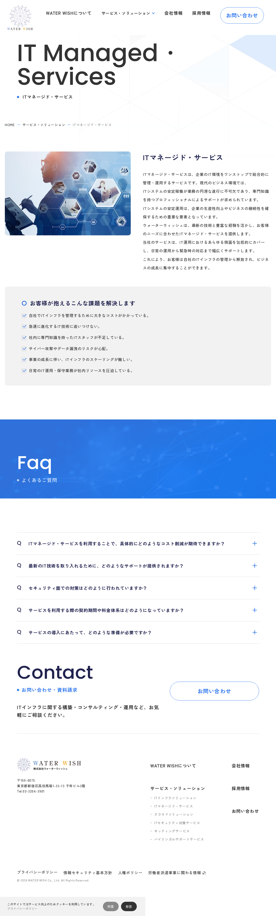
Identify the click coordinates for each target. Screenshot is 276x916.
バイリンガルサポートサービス (183, 825)
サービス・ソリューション (130, 13)
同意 (110, 906)
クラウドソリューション (178, 800)
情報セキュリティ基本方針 (87, 858)
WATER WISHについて (75, 13)
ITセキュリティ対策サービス (181, 808)
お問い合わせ (242, 13)
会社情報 (177, 13)
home (10, 124)
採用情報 (202, 13)
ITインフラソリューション (179, 783)
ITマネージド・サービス (177, 791)
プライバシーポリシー (37, 858)
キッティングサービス (176, 816)
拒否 (129, 906)
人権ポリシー (130, 858)
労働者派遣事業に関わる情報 (176, 858)
